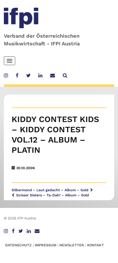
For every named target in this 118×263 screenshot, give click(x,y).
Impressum (45, 245)
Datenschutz (18, 245)
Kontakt (95, 245)
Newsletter (71, 245)
